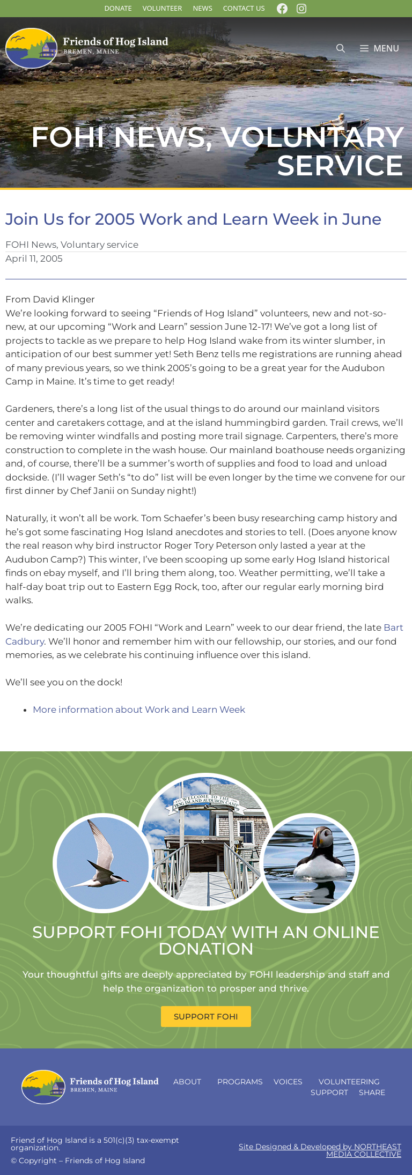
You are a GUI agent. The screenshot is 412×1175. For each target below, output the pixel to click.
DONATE (117, 8)
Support (329, 1092)
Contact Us (244, 8)
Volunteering (352, 1081)
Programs (240, 1082)
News (202, 8)
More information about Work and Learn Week (139, 709)
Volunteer (162, 8)
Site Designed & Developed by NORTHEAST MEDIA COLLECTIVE (320, 1150)
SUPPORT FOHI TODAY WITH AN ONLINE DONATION (206, 940)
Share (375, 1092)
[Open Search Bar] (340, 48)
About (190, 1081)
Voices (291, 1081)
